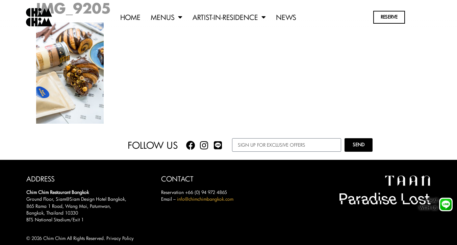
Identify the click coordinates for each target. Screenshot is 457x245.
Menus (166, 17)
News (286, 17)
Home (130, 17)
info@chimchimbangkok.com (205, 199)
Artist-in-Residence (229, 17)
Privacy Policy (120, 238)
